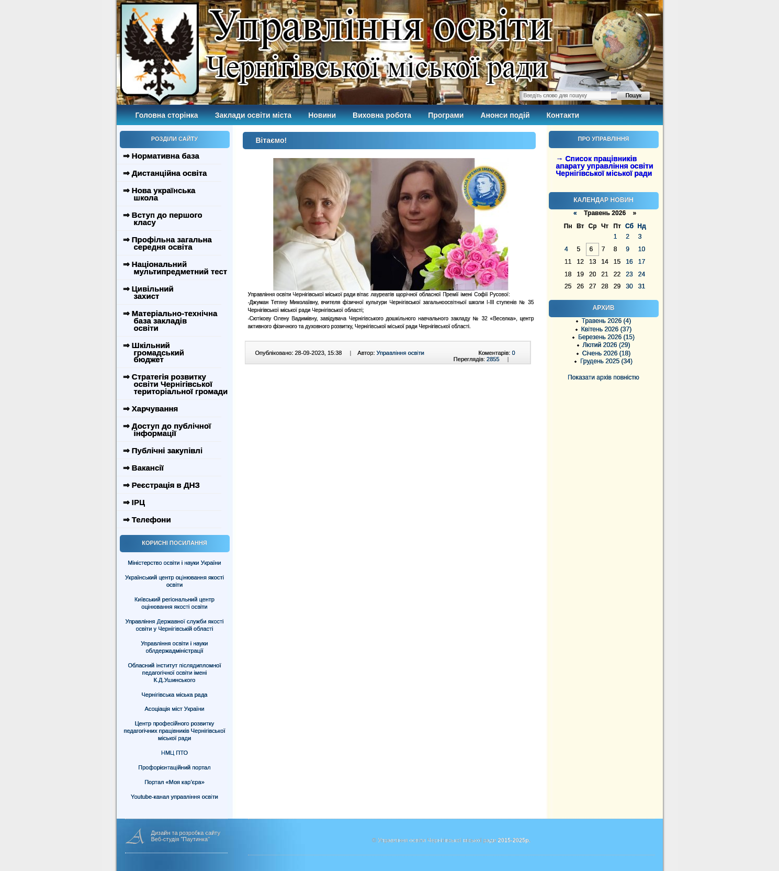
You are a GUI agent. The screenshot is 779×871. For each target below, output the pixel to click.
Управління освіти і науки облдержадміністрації (174, 647)
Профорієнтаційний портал (174, 767)
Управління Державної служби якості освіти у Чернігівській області (174, 625)
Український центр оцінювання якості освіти (174, 581)
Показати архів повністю (603, 377)
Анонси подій (504, 115)
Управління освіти (400, 353)
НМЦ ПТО (174, 753)
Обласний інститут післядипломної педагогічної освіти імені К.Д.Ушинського (174, 672)
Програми (446, 115)
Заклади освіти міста (253, 115)
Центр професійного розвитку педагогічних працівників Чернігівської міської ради (174, 730)
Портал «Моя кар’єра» (174, 782)
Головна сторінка (167, 115)
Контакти (563, 115)
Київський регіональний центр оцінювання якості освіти (174, 603)
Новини (322, 115)
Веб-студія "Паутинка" (180, 839)
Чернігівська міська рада (175, 694)
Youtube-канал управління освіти (174, 797)
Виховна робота (382, 115)
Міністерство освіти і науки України (174, 563)
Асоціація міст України (174, 709)
